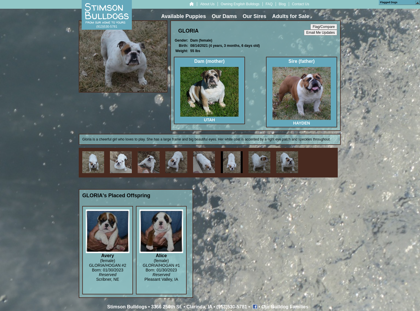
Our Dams (224, 16)
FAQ (269, 4)
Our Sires (254, 16)
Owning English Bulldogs (240, 4)
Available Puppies (183, 16)
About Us (207, 4)
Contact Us (300, 4)
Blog (282, 4)
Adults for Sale (290, 16)
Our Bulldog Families (285, 306)
